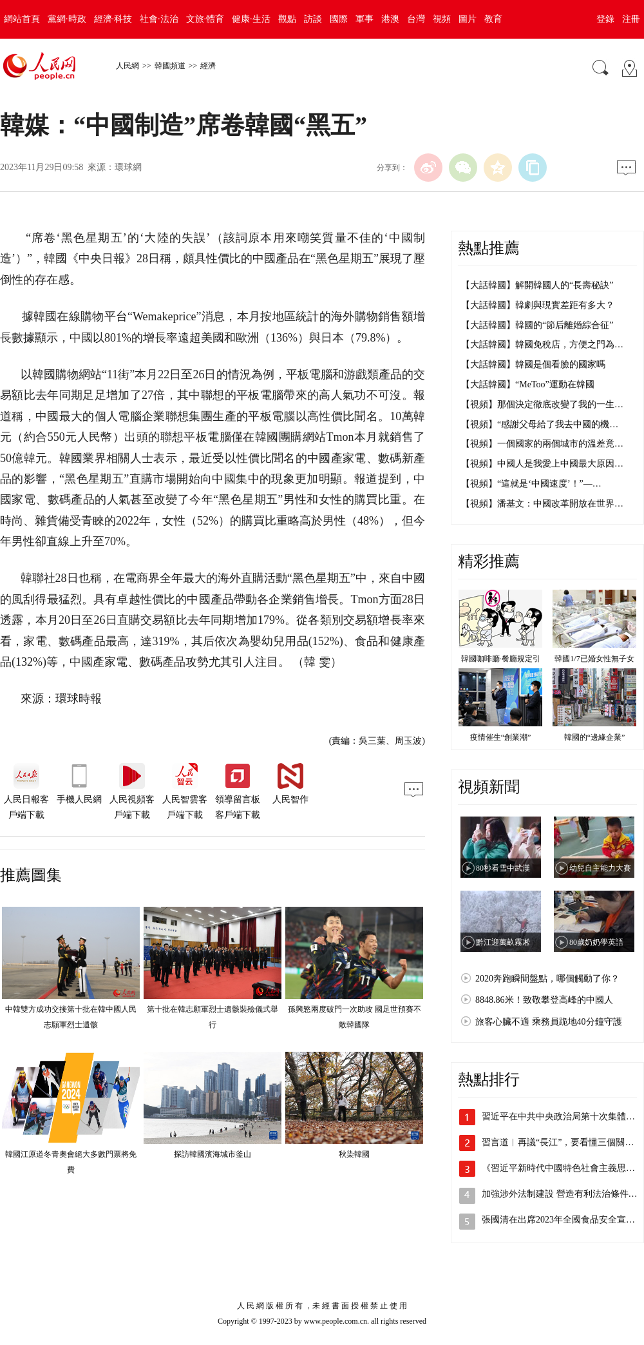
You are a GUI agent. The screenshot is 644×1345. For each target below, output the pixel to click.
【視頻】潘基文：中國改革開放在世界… (542, 503)
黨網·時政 (67, 19)
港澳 (390, 19)
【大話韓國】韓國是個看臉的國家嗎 (533, 364)
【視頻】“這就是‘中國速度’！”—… (531, 484)
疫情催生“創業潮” (500, 737)
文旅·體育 (205, 19)
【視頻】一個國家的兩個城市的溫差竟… (542, 444)
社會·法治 (159, 19)
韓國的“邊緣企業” (594, 737)
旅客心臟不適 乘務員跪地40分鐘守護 (548, 1022)
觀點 (287, 19)
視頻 (442, 19)
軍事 (364, 19)
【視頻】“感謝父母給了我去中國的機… (539, 424)
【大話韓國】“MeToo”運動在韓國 (527, 384)
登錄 (605, 19)
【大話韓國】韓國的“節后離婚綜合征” (537, 325)
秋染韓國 (354, 1154)
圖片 (468, 19)
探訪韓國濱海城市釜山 (212, 1154)
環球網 (128, 167)
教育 (493, 19)
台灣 (416, 19)
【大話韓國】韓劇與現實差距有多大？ (537, 305)
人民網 (127, 65)
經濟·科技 (113, 19)
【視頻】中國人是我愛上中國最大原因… (542, 464)
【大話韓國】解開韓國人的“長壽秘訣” (537, 285)
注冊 (631, 19)
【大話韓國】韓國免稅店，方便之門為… (542, 344)
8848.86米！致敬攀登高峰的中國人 (544, 1000)
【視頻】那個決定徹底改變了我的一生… (542, 404)
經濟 (208, 65)
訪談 (313, 19)
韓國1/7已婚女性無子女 (594, 658)
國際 (339, 19)
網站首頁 (22, 19)
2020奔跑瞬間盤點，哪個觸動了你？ (547, 978)
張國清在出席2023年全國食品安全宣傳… (563, 1219)
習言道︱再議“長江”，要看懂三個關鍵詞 (562, 1142)
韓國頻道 (170, 65)
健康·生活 (251, 19)
